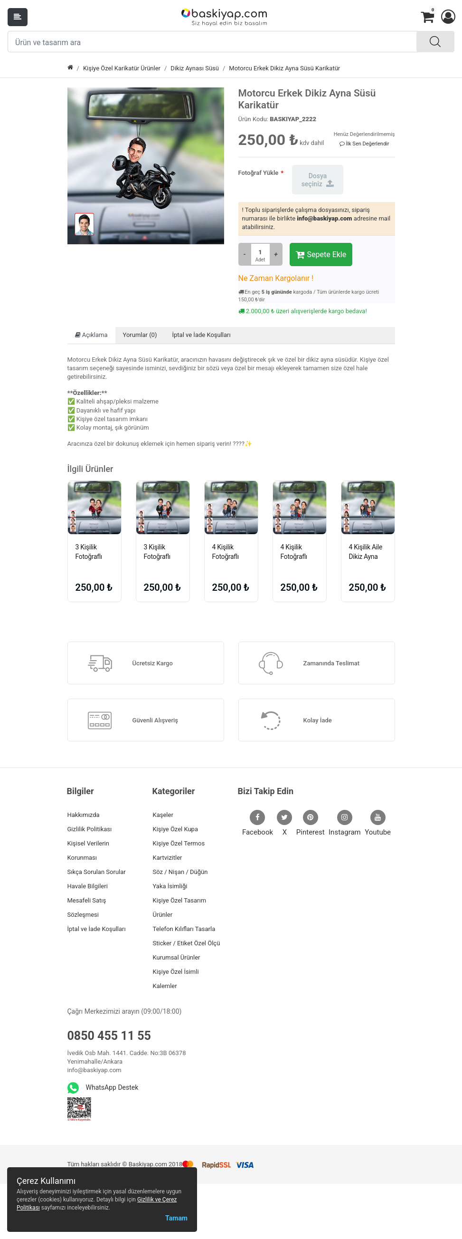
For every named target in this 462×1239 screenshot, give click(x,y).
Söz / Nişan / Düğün (180, 871)
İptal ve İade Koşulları (201, 334)
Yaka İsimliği (170, 886)
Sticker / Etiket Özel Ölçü (186, 943)
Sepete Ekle (321, 254)
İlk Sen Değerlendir (364, 144)
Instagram (345, 823)
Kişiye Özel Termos (179, 843)
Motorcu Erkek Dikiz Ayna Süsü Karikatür (284, 68)
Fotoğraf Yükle (258, 172)
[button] (447, 17)
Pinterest (310, 823)
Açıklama (91, 334)
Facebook (257, 823)
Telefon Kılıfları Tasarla (184, 928)
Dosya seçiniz (318, 180)
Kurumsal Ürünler (176, 957)
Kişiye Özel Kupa (175, 829)
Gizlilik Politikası (89, 829)
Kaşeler (163, 814)
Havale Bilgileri (87, 886)
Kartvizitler (167, 857)
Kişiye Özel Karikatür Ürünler (121, 68)
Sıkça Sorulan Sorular (96, 871)
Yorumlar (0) (140, 334)
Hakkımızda (83, 814)
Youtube (378, 823)
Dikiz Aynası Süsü (194, 68)
